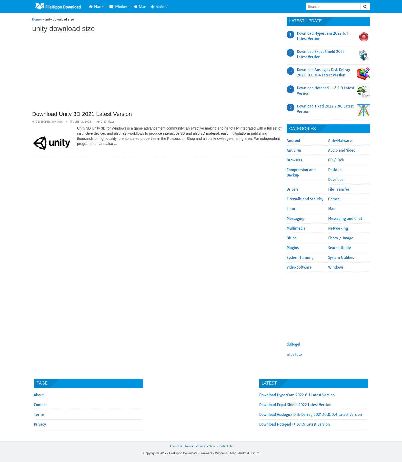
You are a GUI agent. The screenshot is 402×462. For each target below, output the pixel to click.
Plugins (293, 247)
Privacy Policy (205, 446)
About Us (175, 446)
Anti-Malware (340, 140)
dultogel (293, 344)
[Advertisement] (157, 72)
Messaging (295, 218)
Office (291, 238)
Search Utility (339, 247)
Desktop (334, 170)
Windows (119, 6)
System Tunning (300, 257)
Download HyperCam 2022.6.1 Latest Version (297, 395)
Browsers (294, 160)
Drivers (292, 189)
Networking (338, 228)
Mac (140, 6)
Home (96, 6)
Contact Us (225, 446)
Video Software (299, 267)
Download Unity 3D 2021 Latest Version (82, 114)
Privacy (40, 424)
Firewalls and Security (305, 199)
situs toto (294, 354)
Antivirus (294, 150)
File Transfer (338, 189)
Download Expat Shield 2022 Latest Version (295, 404)
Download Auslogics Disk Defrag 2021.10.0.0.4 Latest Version (310, 414)
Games (333, 199)
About (39, 395)
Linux (291, 209)
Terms (39, 414)
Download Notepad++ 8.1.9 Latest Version (294, 424)
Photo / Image (340, 238)
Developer (43, 121)
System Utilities (341, 257)
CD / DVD (336, 160)
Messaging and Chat (345, 218)
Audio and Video (341, 150)
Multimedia (296, 228)
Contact (40, 404)
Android (159, 6)
